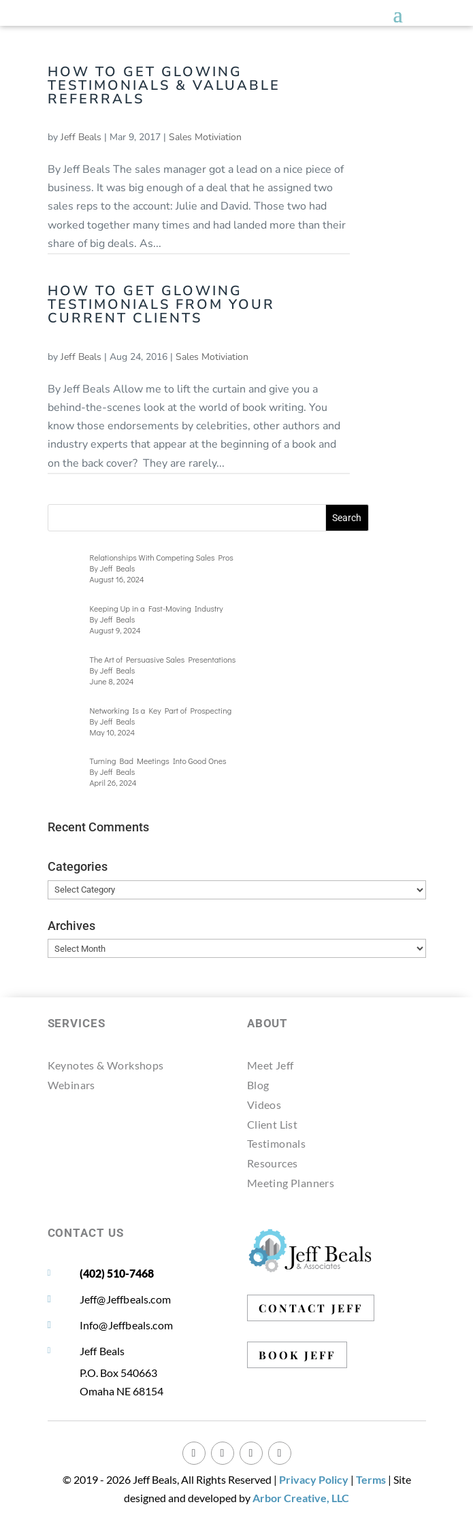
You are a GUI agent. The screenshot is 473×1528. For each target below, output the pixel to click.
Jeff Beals (81, 137)
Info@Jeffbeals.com (127, 1324)
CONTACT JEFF (311, 1308)
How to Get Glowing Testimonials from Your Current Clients (161, 304)
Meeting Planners (290, 1182)
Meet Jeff (270, 1065)
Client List (272, 1124)
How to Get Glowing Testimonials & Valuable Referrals (164, 85)
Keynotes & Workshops (106, 1065)
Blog (258, 1084)
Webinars (71, 1084)
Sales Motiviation (205, 137)
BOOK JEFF (297, 1355)
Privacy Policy (313, 1479)
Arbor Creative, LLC (300, 1497)
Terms (371, 1479)
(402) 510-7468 (117, 1273)
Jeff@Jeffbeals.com (126, 1299)
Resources (272, 1163)
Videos (264, 1104)
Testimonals (276, 1143)
